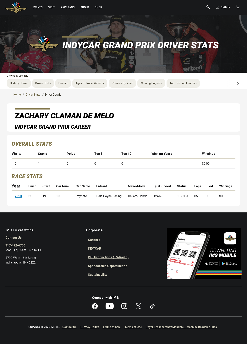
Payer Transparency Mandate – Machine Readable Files (181, 327)
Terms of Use (133, 327)
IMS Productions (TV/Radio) (108, 257)
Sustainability (97, 274)
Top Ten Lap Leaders (183, 83)
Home (17, 94)
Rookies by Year (122, 83)
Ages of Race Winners (89, 83)
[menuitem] (38, 7)
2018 (18, 196)
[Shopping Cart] (237, 7)
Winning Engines (151, 83)
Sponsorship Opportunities (107, 266)
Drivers (63, 83)
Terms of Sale (112, 327)
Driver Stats (43, 83)
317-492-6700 (15, 245)
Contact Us (13, 238)
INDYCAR (94, 248)
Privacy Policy (89, 327)
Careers (94, 240)
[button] (208, 7)
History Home (19, 83)
